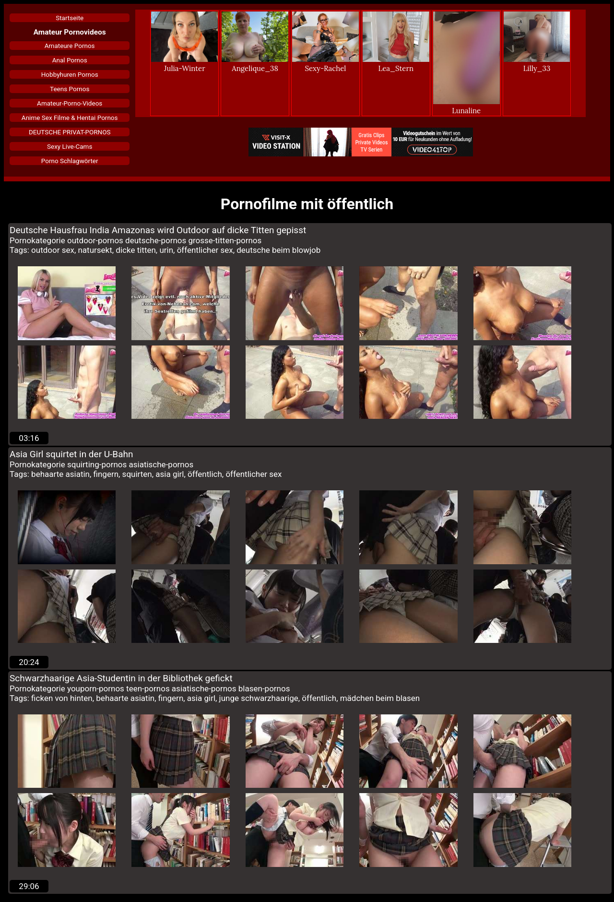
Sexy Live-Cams (69, 146)
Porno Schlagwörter (69, 161)
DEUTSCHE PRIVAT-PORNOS (70, 132)
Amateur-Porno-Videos (69, 103)
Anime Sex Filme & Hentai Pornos (70, 117)
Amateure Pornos (70, 45)
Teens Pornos (69, 89)
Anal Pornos (69, 60)
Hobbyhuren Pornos (69, 74)
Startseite (69, 18)
